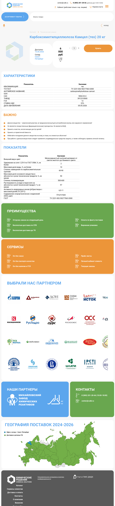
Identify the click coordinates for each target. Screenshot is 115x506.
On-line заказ (18, 256)
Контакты (19, 496)
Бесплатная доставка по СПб (25, 225)
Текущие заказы (88, 266)
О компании (18, 499)
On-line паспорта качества (23, 261)
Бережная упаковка (89, 225)
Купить (98, 48)
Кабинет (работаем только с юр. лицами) (72, 7)
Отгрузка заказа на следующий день (28, 220)
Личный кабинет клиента (91, 261)
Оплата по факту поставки (92, 220)
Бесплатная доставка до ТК (24, 230)
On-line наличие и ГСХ (22, 266)
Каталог (19, 485)
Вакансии (19, 503)
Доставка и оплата (15, 492)
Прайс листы (86, 256)
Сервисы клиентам (15, 489)
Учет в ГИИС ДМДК (85, 477)
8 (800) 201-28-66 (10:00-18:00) (94, 395)
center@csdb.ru (88, 401)
